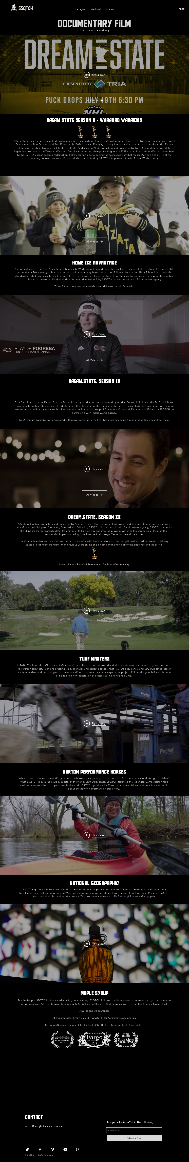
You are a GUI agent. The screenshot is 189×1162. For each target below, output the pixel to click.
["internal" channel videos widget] (94, 610)
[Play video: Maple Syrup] (95, 943)
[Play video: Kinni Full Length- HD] (95, 835)
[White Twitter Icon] (27, 1149)
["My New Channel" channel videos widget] (94, 74)
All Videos (94, 100)
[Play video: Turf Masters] (95, 610)
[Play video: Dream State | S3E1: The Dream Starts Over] (95, 468)
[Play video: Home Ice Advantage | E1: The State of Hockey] (95, 215)
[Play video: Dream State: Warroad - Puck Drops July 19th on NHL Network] (95, 74)
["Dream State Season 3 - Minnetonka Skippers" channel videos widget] (94, 468)
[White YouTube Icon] (65, 1149)
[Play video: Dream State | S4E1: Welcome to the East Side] (95, 334)
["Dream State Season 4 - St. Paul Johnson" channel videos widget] (94, 334)
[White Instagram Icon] (78, 1149)
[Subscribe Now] (134, 1138)
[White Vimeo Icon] (52, 1149)
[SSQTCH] (25, 8)
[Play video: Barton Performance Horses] (95, 723)
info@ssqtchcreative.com (46, 1126)
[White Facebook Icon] (40, 1149)
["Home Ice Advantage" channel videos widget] (94, 215)
